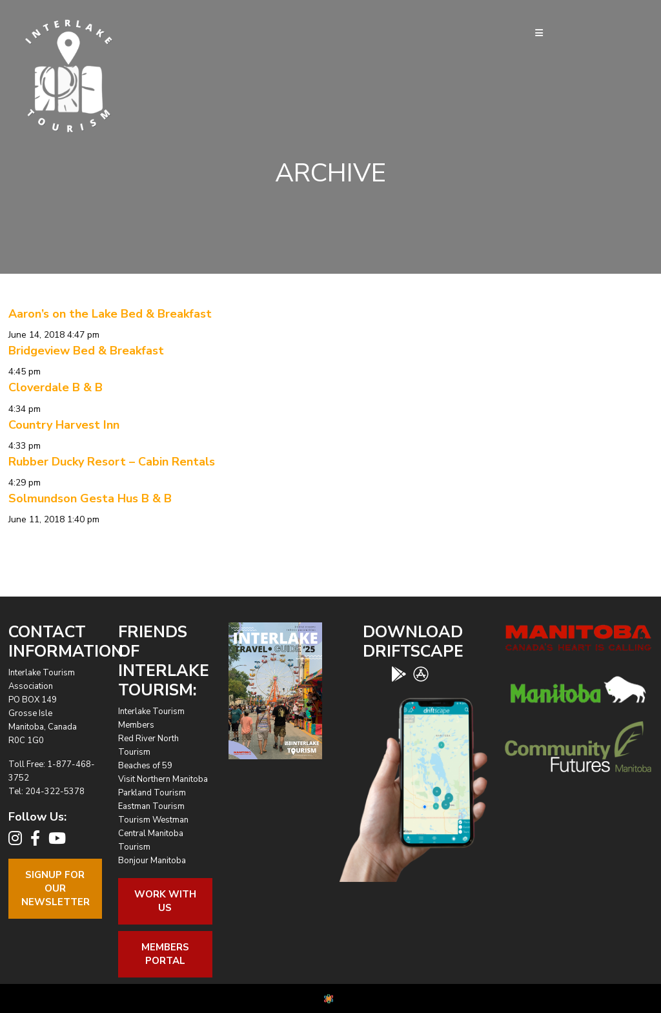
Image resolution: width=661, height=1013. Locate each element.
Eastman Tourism (151, 806)
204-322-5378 (55, 791)
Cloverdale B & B (55, 387)
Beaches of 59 (145, 766)
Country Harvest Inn (63, 425)
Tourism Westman (153, 820)
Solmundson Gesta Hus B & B (90, 498)
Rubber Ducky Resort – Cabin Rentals (111, 461)
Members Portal (165, 954)
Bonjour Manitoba (152, 860)
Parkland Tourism (152, 793)
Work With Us (165, 901)
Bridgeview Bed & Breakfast (86, 350)
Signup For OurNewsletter (55, 888)
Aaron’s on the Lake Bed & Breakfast (110, 314)
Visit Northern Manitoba (163, 779)
